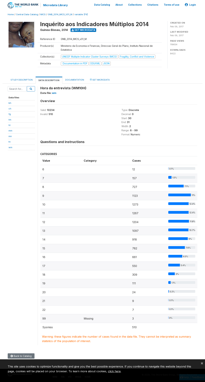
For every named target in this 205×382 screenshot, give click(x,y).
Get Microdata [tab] (100, 79)
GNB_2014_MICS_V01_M (60, 14)
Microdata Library (55, 5)
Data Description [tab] (48, 80)
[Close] (202, 363)
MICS (43, 14)
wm (10, 147)
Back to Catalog (21, 356)
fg (10, 114)
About (119, 4)
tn (10, 141)
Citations (152, 4)
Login (190, 4)
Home (11, 14)
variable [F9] (81, 14)
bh (10, 103)
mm (10, 130)
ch (10, 108)
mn (10, 136)
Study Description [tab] (22, 80)
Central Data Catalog (27, 14)
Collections (135, 4)
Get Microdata (83, 30)
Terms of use (171, 4)
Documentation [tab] (74, 80)
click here (114, 371)
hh (10, 119)
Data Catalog (102, 4)
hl (9, 125)
